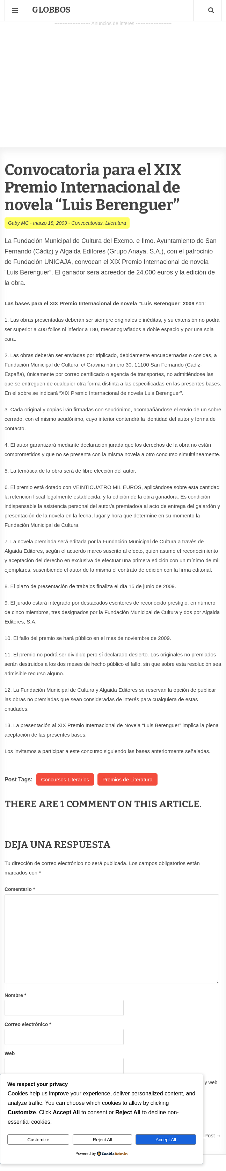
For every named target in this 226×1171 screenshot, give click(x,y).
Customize (38, 1139)
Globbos (51, 10)
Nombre (15, 995)
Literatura (115, 223)
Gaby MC (18, 223)
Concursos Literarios (65, 779)
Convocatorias (87, 223)
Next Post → (206, 1135)
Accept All (166, 1139)
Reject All (102, 1139)
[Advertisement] (113, 77)
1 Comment (88, 804)
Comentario (20, 889)
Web (10, 1053)
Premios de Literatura (127, 779)
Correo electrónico (28, 1024)
